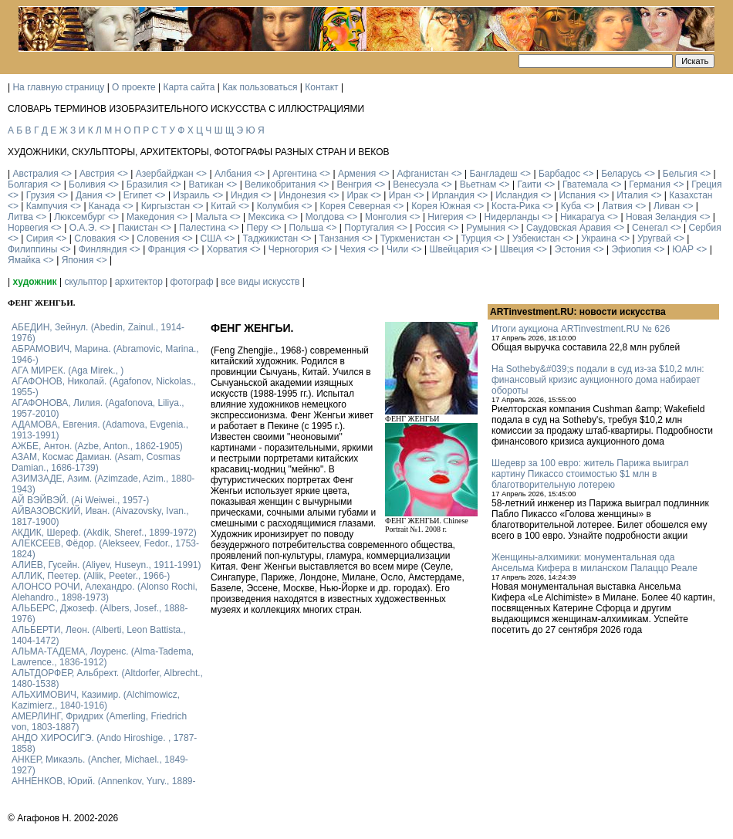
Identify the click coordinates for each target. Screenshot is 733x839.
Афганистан (422, 173)
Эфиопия (631, 249)
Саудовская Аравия (568, 227)
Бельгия (680, 173)
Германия (650, 184)
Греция (706, 184)
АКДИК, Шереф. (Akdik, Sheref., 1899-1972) (104, 532)
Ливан (667, 206)
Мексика (266, 216)
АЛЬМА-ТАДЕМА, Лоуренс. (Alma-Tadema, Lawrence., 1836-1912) (103, 657)
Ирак (356, 195)
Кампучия (47, 206)
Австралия (35, 173)
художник (34, 281)
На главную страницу (58, 87)
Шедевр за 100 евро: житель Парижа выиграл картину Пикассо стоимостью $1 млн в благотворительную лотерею (590, 474)
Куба (571, 206)
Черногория (294, 249)
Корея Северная (354, 206)
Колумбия (278, 206)
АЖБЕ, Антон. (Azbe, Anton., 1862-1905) (97, 446)
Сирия (39, 238)
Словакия (95, 238)
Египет (137, 195)
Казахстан (690, 195)
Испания (577, 195)
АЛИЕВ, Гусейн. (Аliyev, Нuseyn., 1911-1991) (106, 565)
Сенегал (649, 227)
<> (66, 173)
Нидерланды (512, 216)
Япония (78, 260)
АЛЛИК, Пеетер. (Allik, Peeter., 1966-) (91, 575)
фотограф (192, 281)
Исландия (516, 195)
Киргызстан (165, 206)
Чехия (352, 249)
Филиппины (32, 249)
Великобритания (280, 184)
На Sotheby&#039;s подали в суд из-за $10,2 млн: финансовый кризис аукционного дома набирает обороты (597, 380)
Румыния (485, 227)
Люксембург (80, 216)
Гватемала (585, 184)
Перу (258, 227)
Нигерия (445, 216)
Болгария (28, 184)
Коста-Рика (515, 206)
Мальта (211, 216)
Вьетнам (478, 184)
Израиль (191, 195)
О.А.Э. (83, 227)
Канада (104, 206)
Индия (244, 195)
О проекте (134, 87)
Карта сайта (189, 87)
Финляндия (103, 249)
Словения (158, 238)
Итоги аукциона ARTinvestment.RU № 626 (580, 328)
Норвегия (28, 227)
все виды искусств (260, 281)
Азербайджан (165, 173)
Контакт (321, 87)
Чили (397, 249)
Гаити (529, 184)
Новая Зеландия (661, 216)
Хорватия (227, 249)
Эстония (573, 249)
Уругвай (654, 238)
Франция (167, 249)
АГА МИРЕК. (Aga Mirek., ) (67, 370)
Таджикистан (270, 238)
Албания (233, 173)
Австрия (97, 173)
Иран (400, 195)
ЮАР (683, 249)
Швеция (517, 249)
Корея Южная (441, 206)
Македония (150, 216)
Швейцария (453, 249)
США (211, 238)
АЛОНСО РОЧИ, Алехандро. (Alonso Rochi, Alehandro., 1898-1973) (105, 592)
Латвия (617, 206)
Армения (357, 173)
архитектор (139, 281)
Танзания (339, 238)
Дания (89, 195)
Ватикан (206, 184)
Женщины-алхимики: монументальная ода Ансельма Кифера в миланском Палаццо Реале (594, 562)
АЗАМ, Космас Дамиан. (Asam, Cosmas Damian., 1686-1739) (96, 462)
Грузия (40, 195)
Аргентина (294, 173)
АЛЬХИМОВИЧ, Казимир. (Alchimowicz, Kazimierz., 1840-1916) (96, 700)
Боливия (87, 184)
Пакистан (138, 227)
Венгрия (354, 184)
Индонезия (302, 195)
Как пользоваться (259, 87)
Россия (430, 227)
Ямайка (24, 260)
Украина (598, 238)
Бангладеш (493, 173)
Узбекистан (536, 238)
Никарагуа (582, 216)
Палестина (202, 227)
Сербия (705, 227)
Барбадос (559, 173)
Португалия (369, 227)
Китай (223, 206)
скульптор (85, 281)
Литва (20, 216)
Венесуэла (415, 184)
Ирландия (453, 195)
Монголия (386, 216)
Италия (632, 195)
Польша (306, 227)
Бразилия (147, 184)
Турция (476, 238)
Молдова (325, 216)
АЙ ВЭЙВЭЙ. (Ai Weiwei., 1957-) (80, 500)
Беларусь (621, 173)
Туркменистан (410, 238)
